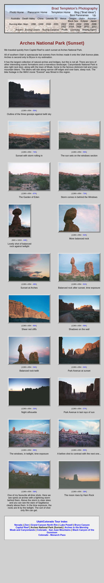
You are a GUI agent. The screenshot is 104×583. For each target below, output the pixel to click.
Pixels (65, 30)
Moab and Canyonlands (22, 530)
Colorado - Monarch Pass (52, 535)
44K (25, 240)
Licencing (75, 30)
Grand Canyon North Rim (44, 525)
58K (34, 492)
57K (84, 409)
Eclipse (84, 21)
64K (84, 367)
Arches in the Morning (76, 527)
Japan (93, 21)
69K (84, 326)
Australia (15, 18)
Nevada (18, 525)
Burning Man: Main (18, 24)
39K (84, 492)
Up (94, 15)
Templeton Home (60, 12)
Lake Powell (66, 525)
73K (84, 193)
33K (34, 409)
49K (34, 284)
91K (84, 284)
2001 (56, 24)
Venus (63, 18)
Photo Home (17, 12)
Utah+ (82, 18)
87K (34, 193)
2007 (63, 27)
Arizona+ (92, 18)
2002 (63, 24)
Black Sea (73, 21)
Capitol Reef (22, 527)
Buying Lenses (32, 30)
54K (34, 367)
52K (84, 235)
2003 (71, 24)
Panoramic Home (37, 12)
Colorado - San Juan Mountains (54, 530)
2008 (71, 27)
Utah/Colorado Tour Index (52, 521)
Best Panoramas (79, 15)
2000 (48, 24)
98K (34, 450)
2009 (78, 27)
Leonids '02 (51, 18)
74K (34, 152)
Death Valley (28, 18)
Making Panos (89, 30)
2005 (86, 24)
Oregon (72, 18)
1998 (33, 24)
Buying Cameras (50, 30)
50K (34, 110)
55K (84, 152)
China (40, 18)
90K (34, 326)
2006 (94, 24)
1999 (40, 24)
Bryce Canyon (82, 525)
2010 (86, 27)
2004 (78, 24)
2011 (94, 27)
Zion (26, 525)
